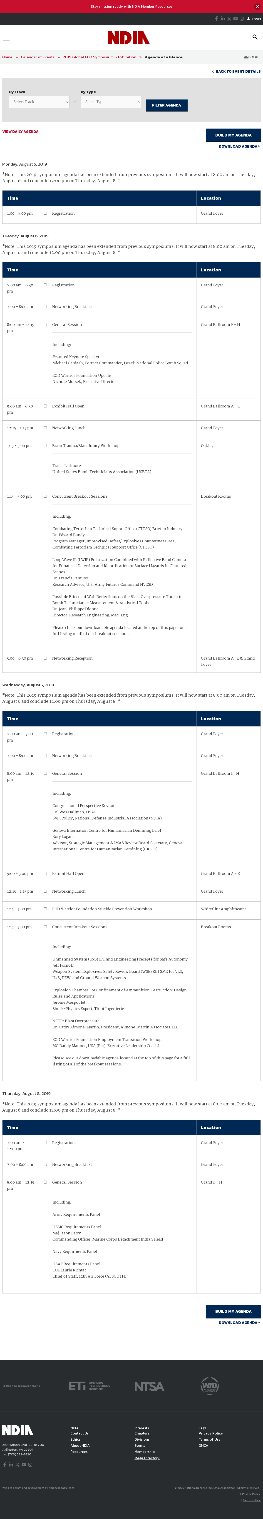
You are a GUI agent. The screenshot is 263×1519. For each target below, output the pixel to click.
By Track (17, 92)
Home (7, 57)
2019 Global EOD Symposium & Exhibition (99, 57)
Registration (63, 214)
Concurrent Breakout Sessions (79, 497)
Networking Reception (72, 658)
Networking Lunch (69, 428)
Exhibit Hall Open (68, 406)
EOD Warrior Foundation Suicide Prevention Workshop (102, 909)
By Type (88, 92)
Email (252, 57)
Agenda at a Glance (164, 57)
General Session (67, 325)
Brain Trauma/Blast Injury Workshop (85, 446)
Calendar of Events (38, 57)
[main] (131, 712)
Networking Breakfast (72, 307)
